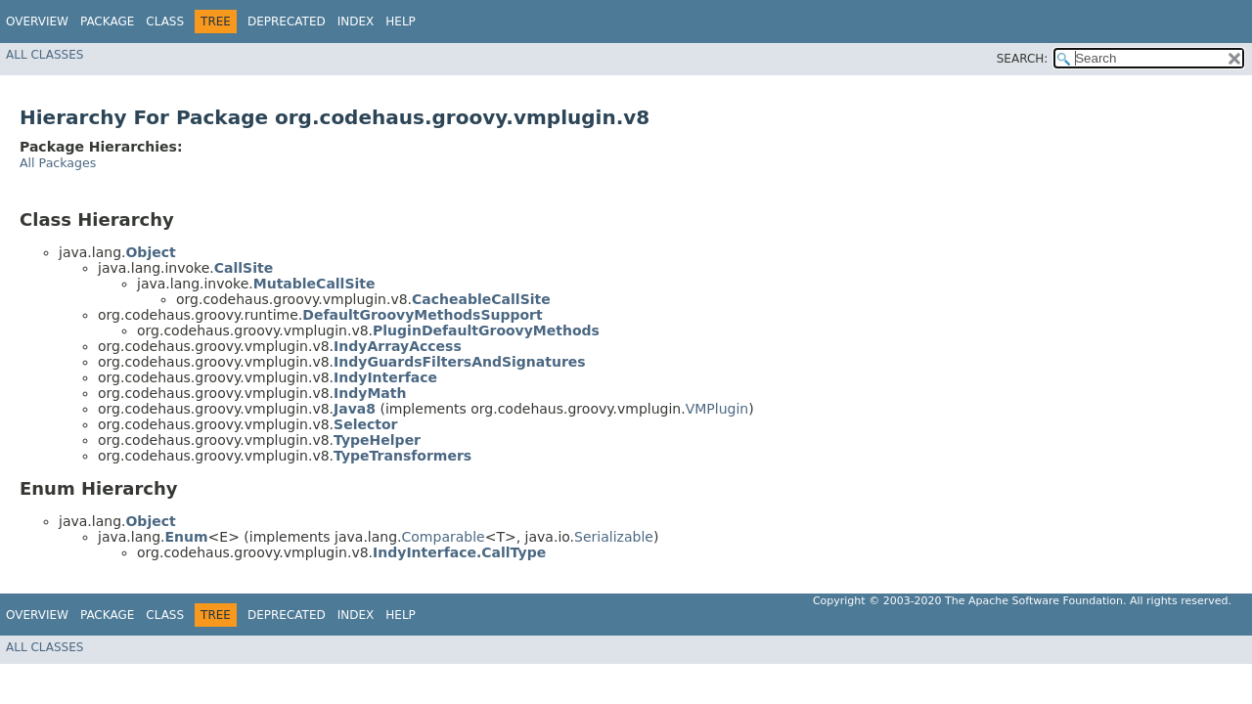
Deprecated (286, 21)
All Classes (44, 55)
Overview (37, 21)
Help (400, 21)
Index (356, 21)
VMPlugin (717, 409)
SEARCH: (1023, 59)
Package (107, 21)
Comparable (443, 537)
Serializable (613, 537)
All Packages (58, 162)
